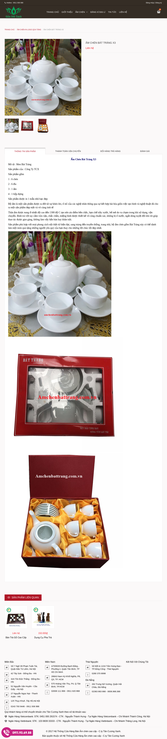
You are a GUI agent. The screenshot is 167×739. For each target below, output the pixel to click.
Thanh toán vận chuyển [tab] (68, 151)
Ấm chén (81, 12)
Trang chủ (53, 12)
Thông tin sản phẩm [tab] (25, 151)
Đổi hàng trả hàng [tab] (111, 151)
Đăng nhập (150, 3)
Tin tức (112, 12)
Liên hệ (123, 12)
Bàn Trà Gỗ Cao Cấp (16, 637)
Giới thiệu (67, 12)
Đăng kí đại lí (97, 12)
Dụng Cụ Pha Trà (43, 637)
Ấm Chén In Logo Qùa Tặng (29, 30)
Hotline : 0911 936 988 (14, 3)
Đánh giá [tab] (145, 151)
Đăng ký (159, 3)
